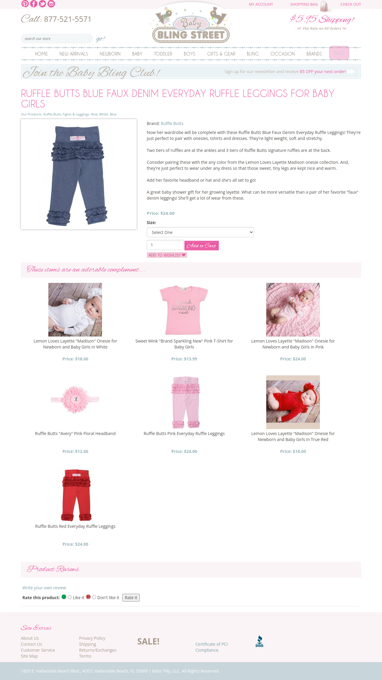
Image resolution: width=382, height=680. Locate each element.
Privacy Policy (92, 638)
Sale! (339, 53)
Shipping (87, 644)
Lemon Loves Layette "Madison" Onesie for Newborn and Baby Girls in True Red (293, 436)
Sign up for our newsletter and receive (191, 71)
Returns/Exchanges (97, 650)
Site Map (29, 656)
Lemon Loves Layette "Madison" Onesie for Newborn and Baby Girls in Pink (293, 344)
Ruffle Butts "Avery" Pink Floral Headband (75, 433)
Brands (314, 53)
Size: (151, 222)
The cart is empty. (327, 7)
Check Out (351, 4)
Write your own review (44, 587)
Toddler (163, 53)
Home (41, 53)
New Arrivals (73, 53)
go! (100, 37)
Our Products (31, 114)
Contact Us (31, 644)
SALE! (148, 641)
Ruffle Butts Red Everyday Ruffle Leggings (75, 526)
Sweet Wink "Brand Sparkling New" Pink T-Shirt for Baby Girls (184, 344)
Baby (137, 53)
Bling (253, 53)
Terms (85, 656)
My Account (261, 4)
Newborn (110, 53)
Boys (189, 53)
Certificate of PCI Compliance (211, 647)
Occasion (282, 53)
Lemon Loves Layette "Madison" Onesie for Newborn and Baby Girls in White (75, 344)
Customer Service (38, 650)
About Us (30, 638)
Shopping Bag (304, 4)
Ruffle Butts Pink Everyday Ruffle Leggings (184, 433)
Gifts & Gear (221, 53)
